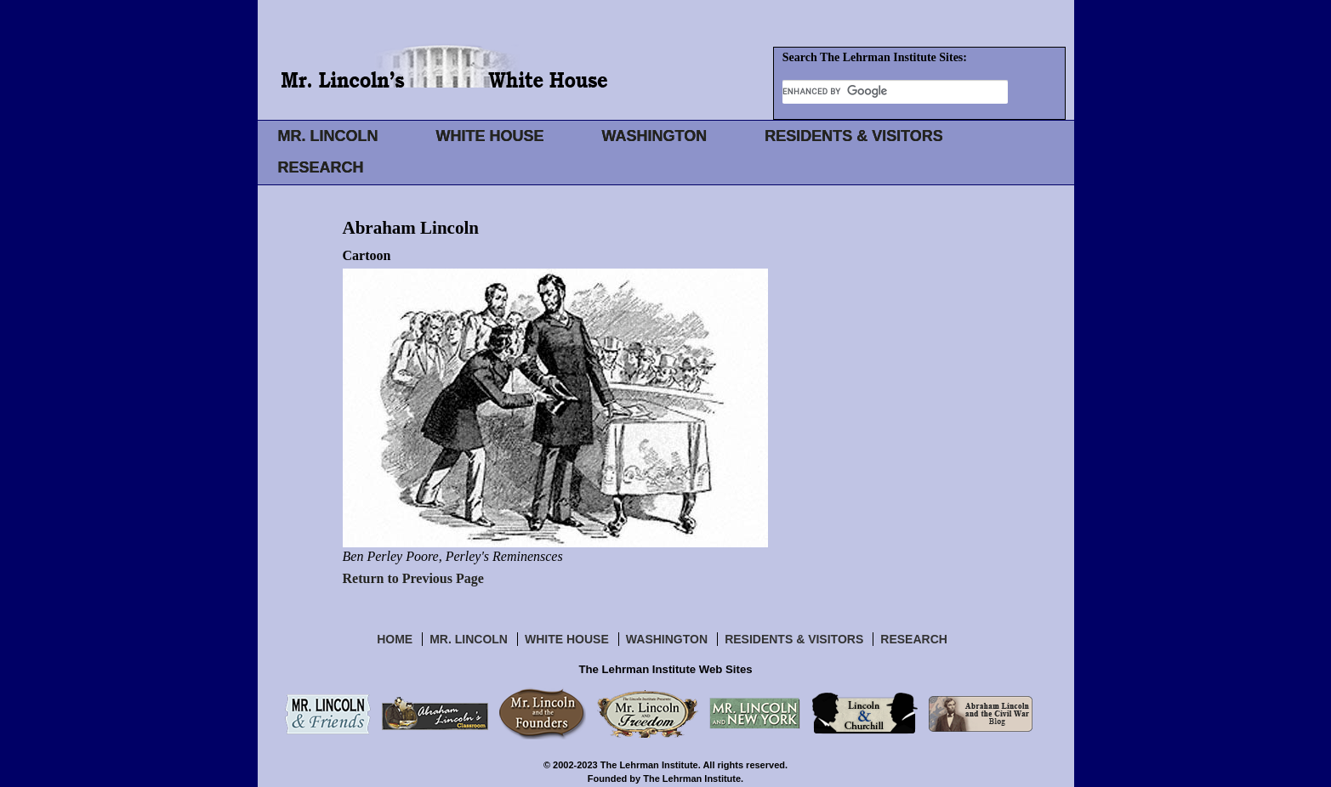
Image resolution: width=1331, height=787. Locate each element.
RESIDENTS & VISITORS (854, 135)
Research (913, 639)
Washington (667, 639)
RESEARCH (321, 167)
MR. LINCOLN (328, 135)
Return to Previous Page (413, 578)
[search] (895, 91)
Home (394, 639)
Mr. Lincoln (468, 639)
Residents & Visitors (794, 639)
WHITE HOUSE (489, 135)
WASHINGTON (655, 135)
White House (567, 639)
